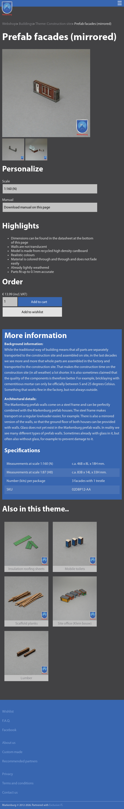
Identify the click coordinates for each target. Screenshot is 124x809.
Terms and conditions (17, 783)
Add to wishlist (32, 312)
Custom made (12, 752)
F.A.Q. (6, 721)
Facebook (9, 730)
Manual (7, 200)
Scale (6, 181)
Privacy (7, 774)
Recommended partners (19, 761)
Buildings (26, 24)
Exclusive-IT (55, 805)
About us (8, 743)
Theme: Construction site (53, 24)
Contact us (10, 792)
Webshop (9, 24)
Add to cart (39, 302)
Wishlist (8, 711)
